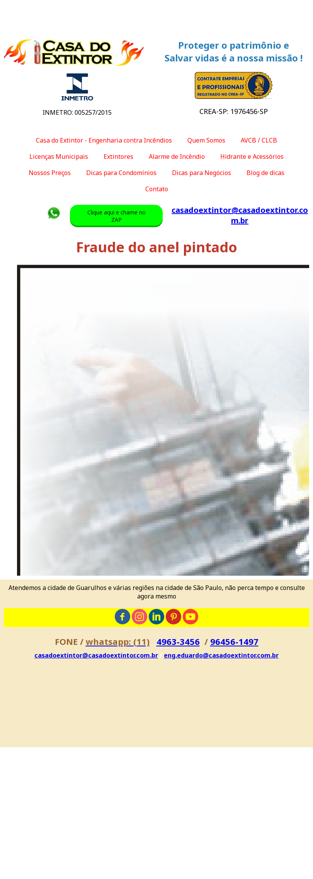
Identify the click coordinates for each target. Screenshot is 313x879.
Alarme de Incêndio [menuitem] (177, 156)
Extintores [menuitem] (118, 156)
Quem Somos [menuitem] (206, 140)
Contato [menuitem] (156, 189)
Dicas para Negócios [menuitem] (201, 172)
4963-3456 (178, 641)
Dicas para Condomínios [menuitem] (121, 172)
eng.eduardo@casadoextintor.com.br (221, 655)
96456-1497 (234, 641)
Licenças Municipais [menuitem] (58, 156)
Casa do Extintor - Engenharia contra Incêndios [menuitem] (104, 140)
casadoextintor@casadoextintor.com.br (240, 215)
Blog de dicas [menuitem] (265, 172)
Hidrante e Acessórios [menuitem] (252, 156)
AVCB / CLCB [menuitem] (259, 140)
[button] (116, 216)
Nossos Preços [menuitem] (50, 172)
